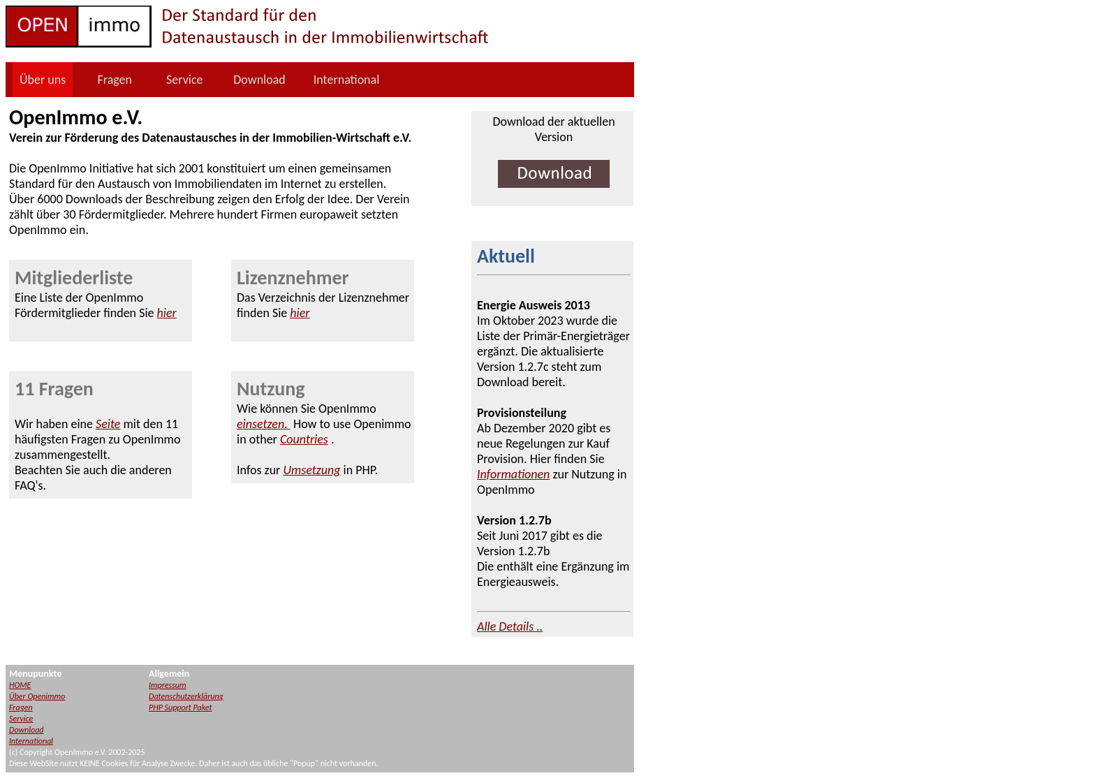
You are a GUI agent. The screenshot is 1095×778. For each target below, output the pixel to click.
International (347, 79)
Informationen (513, 474)
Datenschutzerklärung (186, 696)
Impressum (167, 685)
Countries (304, 439)
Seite (108, 424)
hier (167, 313)
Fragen (114, 79)
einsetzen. (264, 424)
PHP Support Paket (180, 707)
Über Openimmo (37, 696)
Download (259, 79)
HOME (20, 685)
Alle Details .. (510, 626)
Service (184, 79)
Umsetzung (311, 470)
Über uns (43, 79)
